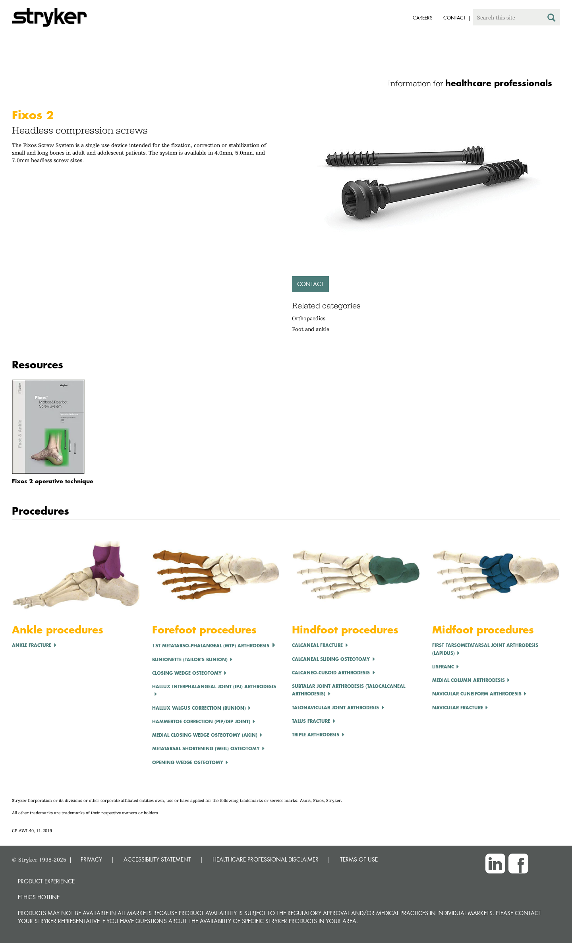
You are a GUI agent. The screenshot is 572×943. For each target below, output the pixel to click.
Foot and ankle (310, 329)
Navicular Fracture (457, 707)
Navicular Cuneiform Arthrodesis (477, 693)
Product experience (46, 881)
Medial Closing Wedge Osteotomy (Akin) (204, 735)
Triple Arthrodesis (315, 734)
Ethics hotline (39, 897)
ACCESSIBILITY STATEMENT (157, 859)
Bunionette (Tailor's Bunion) (190, 659)
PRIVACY (91, 859)
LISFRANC (443, 666)
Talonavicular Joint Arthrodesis (335, 707)
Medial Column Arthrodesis (468, 680)
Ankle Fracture (31, 645)
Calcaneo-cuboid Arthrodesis (331, 672)
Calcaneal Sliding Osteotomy (331, 659)
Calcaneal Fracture (317, 645)
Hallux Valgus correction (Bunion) (199, 708)
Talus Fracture (311, 721)
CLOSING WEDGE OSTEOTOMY (187, 673)
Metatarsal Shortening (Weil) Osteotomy (206, 748)
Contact (310, 284)
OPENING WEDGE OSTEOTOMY (187, 762)
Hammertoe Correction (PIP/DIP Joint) (201, 721)
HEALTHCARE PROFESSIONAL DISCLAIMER (266, 859)
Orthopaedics (308, 318)
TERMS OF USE (359, 859)
